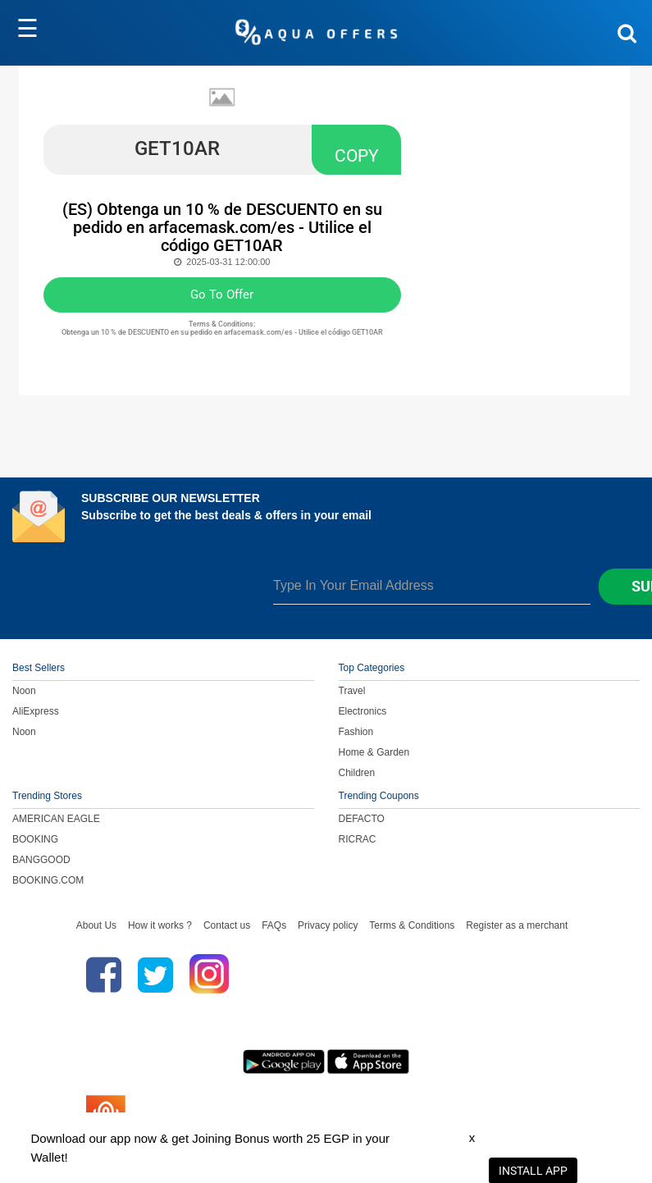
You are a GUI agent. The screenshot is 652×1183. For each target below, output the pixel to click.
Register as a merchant (517, 925)
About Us (96, 925)
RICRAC (357, 839)
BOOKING (35, 839)
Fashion (356, 732)
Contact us (226, 925)
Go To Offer (221, 294)
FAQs (274, 925)
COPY (357, 156)
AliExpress (35, 711)
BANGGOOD (41, 860)
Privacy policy (328, 925)
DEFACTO (362, 818)
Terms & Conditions (411, 925)
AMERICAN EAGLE (56, 818)
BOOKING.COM (48, 880)
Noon (24, 691)
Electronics (363, 711)
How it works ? (160, 925)
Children (357, 773)
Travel (352, 691)
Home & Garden (374, 752)
